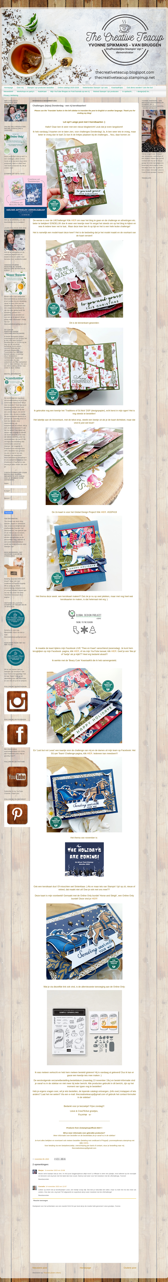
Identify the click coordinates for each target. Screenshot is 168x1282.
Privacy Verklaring (11, 95)
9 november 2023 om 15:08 (55, 1170)
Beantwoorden (43, 1179)
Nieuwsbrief (8, 91)
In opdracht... (127, 91)
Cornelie (41, 1186)
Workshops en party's (25, 91)
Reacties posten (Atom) (52, 1273)
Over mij (20, 88)
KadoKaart (42, 91)
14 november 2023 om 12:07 (56, 1186)
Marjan (41, 1170)
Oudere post (130, 1267)
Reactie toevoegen (40, 1200)
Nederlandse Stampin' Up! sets (95, 88)
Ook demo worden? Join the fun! (140, 88)
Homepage (8, 88)
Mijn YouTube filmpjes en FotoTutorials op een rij (70, 91)
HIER (73, 220)
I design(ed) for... (143, 91)
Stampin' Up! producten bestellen (40, 88)
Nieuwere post (39, 1267)
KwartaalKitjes (117, 88)
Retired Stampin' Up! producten (106, 91)
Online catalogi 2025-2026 (68, 88)
